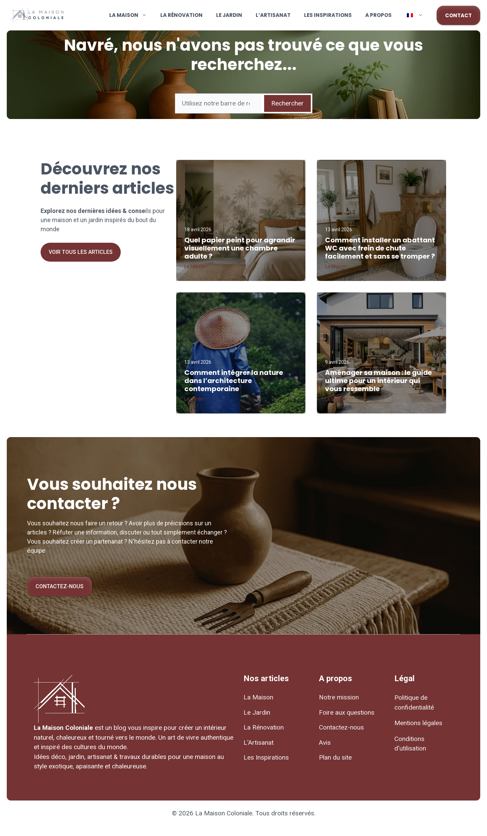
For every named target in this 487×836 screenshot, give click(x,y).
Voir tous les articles (81, 252)
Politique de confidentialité (414, 702)
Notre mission (339, 697)
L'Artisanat (259, 742)
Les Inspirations (328, 15)
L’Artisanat (273, 15)
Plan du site (335, 757)
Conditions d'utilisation (410, 744)
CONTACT (458, 15)
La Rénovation (181, 15)
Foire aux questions (346, 712)
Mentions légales (418, 723)
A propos (378, 15)
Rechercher (287, 103)
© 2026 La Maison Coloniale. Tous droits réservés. (244, 813)
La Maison (131, 15)
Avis (325, 742)
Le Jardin (229, 15)
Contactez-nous (60, 586)
